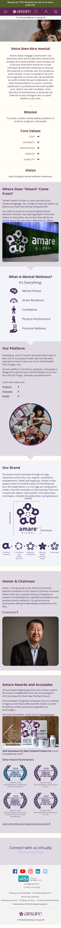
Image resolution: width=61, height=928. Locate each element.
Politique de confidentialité (20, 893)
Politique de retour (27, 900)
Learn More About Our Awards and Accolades (26, 823)
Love (32, 136)
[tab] (30, 137)
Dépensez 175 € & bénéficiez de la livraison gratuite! (30, 3)
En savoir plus (10, 611)
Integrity (29, 142)
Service (30, 154)
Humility (29, 159)
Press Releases (47, 714)
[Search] (36, 11)
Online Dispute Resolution (48, 900)
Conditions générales (41, 893)
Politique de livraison (9, 900)
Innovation (27, 148)
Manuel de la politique (30, 897)
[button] (27, 136)
